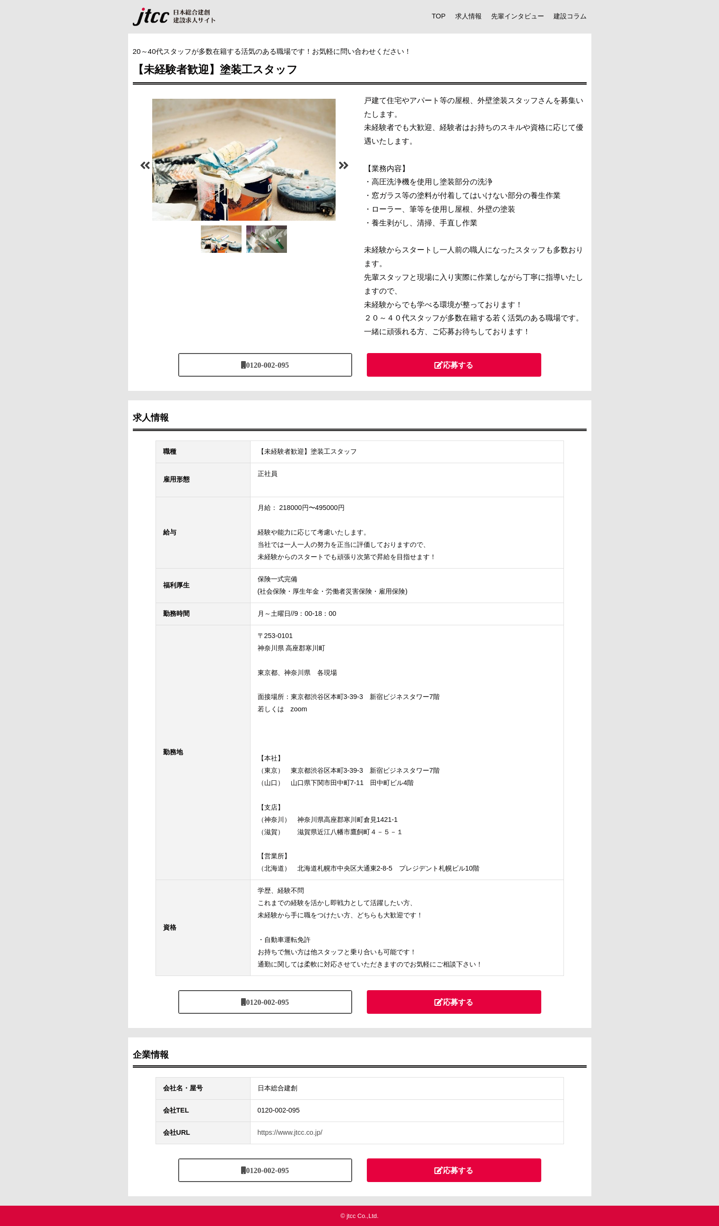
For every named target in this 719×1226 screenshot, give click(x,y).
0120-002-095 (267, 365)
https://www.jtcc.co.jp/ (290, 1132)
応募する (458, 365)
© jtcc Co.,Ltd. (359, 1215)
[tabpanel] (244, 160)
